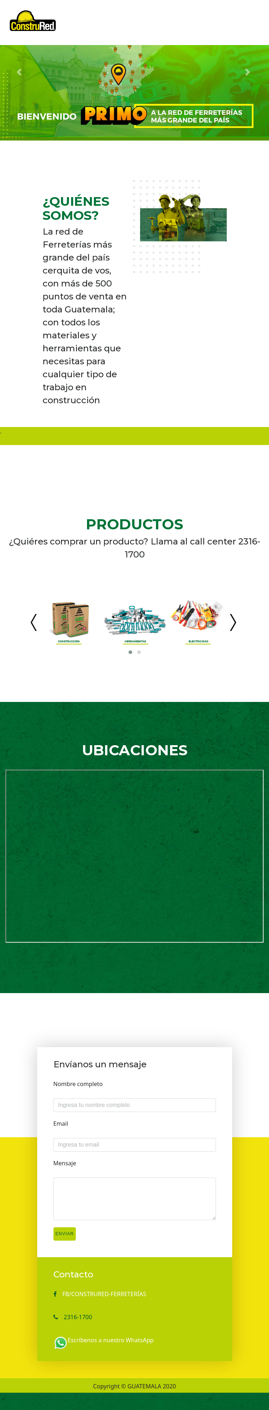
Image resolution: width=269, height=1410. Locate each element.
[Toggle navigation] (247, 15)
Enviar (65, 1233)
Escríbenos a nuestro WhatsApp (111, 1340)
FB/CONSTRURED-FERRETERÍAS (104, 1294)
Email (60, 1123)
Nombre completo (78, 1084)
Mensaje (64, 1163)
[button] (20, 72)
